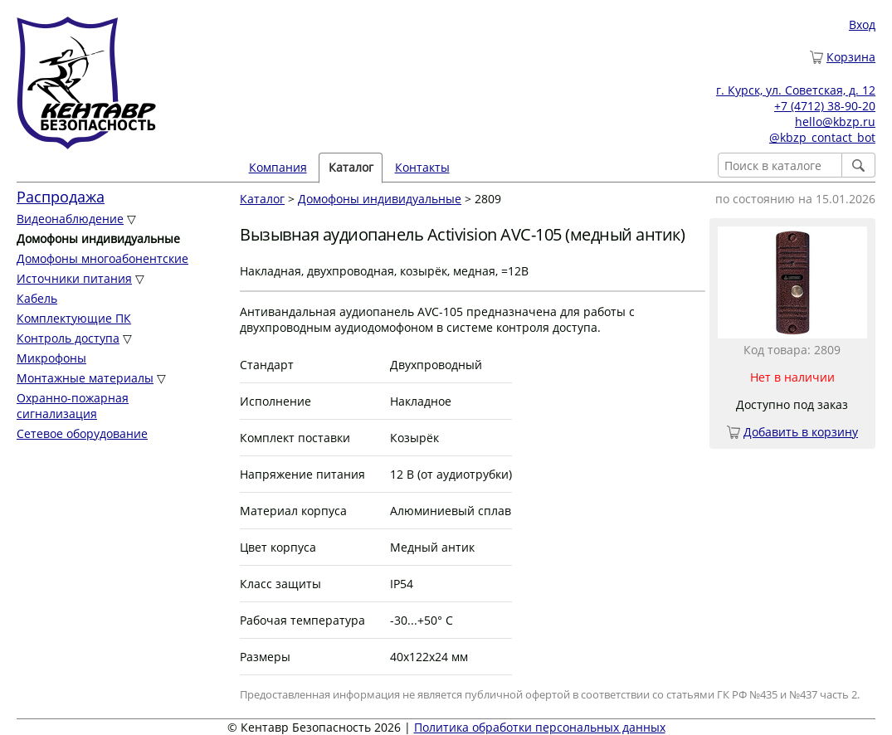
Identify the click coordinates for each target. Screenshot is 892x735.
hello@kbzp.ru (835, 121)
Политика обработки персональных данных (539, 727)
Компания (278, 167)
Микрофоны (51, 358)
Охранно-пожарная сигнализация (73, 405)
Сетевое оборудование (82, 433)
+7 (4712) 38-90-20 (824, 106)
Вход (862, 24)
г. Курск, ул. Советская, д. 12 (795, 90)
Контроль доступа (68, 338)
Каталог (351, 167)
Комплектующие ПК (74, 318)
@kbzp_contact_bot (822, 137)
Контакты (422, 167)
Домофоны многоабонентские (102, 258)
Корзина (850, 57)
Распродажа (61, 197)
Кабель (37, 298)
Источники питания (74, 278)
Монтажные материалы (85, 378)
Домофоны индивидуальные (379, 199)
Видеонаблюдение (70, 218)
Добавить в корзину (800, 432)
